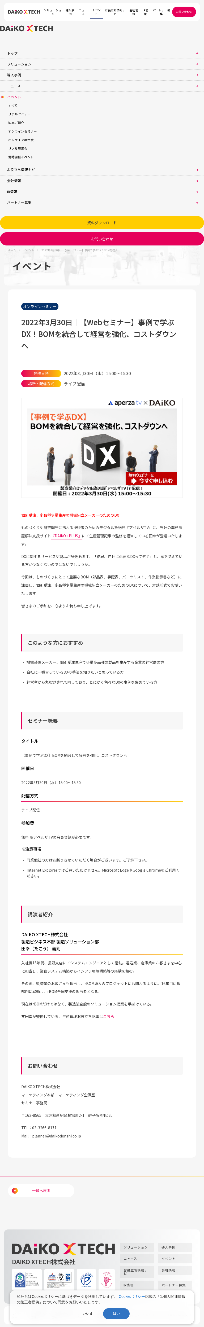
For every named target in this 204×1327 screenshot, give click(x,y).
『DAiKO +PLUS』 (66, 535)
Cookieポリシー (132, 1296)
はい (116, 1314)
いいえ (88, 1314)
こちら (108, 1016)
